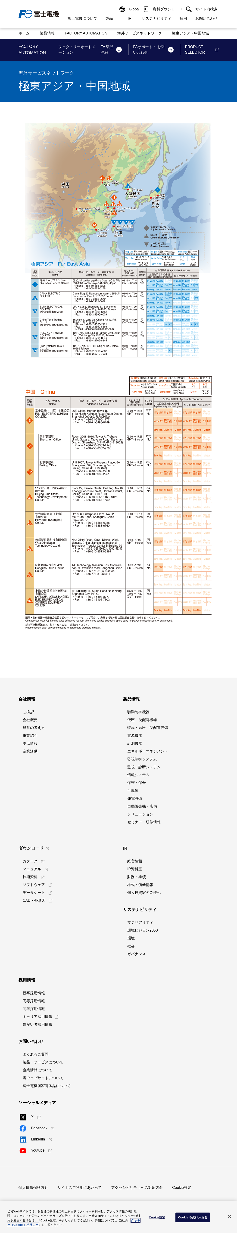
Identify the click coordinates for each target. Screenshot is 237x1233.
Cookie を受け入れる (192, 1217)
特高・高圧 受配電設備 (147, 728)
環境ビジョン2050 (142, 930)
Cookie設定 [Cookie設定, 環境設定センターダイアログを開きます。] (157, 1217)
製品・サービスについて (43, 1062)
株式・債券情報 (140, 885)
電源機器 (134, 735)
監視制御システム (142, 759)
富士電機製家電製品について (47, 1086)
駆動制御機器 (138, 712)
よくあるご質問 (36, 1054)
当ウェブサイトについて (43, 1078)
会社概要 (30, 720)
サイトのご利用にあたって (79, 1188)
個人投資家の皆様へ (144, 893)
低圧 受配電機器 (142, 720)
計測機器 (134, 743)
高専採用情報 (34, 1001)
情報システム (138, 775)
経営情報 (134, 861)
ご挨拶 (28, 712)
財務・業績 (136, 877)
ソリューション (140, 814)
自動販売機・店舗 (142, 806)
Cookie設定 (181, 1188)
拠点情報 (30, 743)
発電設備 (134, 798)
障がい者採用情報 (37, 1024)
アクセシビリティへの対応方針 (137, 1188)
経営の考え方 (34, 728)
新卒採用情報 (34, 993)
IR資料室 (134, 869)
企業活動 (30, 751)
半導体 (132, 791)
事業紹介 (30, 735)
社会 (131, 946)
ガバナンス (136, 954)
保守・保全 (136, 783)
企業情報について (37, 1070)
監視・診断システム (144, 767)
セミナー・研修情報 (144, 822)
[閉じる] (230, 1216)
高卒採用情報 (34, 1009)
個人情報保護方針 (33, 1188)
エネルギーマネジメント (147, 751)
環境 (131, 938)
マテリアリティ (140, 922)
